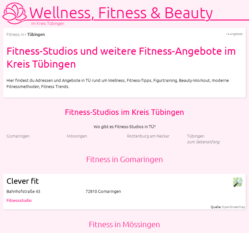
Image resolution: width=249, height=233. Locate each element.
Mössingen (77, 136)
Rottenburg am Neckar (148, 136)
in (15, 34)
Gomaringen (18, 136)
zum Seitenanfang (203, 141)
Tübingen (195, 136)
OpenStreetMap (233, 206)
